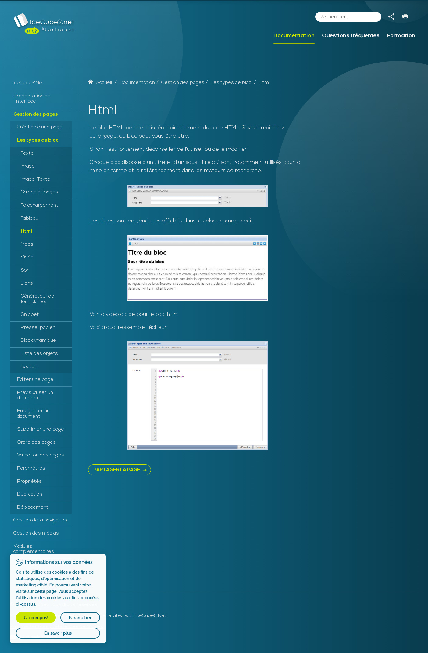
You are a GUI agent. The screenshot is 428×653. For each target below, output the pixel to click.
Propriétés (29, 481)
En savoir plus (58, 633)
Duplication (29, 494)
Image (28, 166)
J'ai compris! (35, 617)
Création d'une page (39, 127)
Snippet (30, 314)
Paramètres (31, 468)
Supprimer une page (40, 429)
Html (26, 231)
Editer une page (35, 379)
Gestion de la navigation (40, 520)
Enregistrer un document (33, 414)
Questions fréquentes (351, 36)
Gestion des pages (35, 114)
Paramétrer (80, 617)
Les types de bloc (37, 140)
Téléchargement (39, 205)
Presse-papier (38, 327)
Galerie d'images (39, 192)
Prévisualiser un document (35, 395)
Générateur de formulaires (37, 299)
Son (25, 270)
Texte (27, 153)
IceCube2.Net (28, 83)
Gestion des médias (36, 533)
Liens (27, 283)
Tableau (29, 218)
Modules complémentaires (33, 549)
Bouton (29, 366)
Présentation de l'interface (32, 99)
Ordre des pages (36, 442)
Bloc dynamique (38, 340)
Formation (401, 36)
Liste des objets (39, 353)
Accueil (100, 82)
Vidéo (27, 257)
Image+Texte (35, 179)
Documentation (294, 36)
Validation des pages (40, 455)
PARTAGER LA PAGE (116, 470)
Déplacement (32, 507)
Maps (27, 244)
